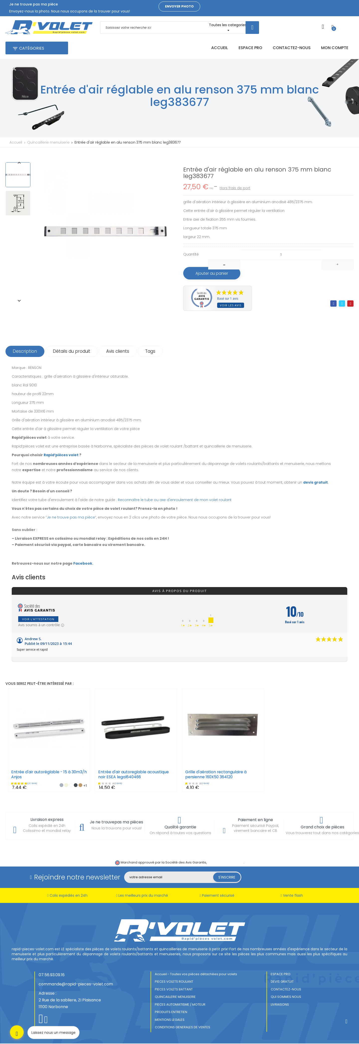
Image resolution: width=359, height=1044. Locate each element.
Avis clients (119, 352)
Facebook (82, 563)
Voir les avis (230, 306)
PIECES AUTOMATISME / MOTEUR (180, 1005)
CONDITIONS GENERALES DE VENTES (182, 1028)
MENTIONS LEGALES (169, 1020)
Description (25, 352)
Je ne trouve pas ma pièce (71, 517)
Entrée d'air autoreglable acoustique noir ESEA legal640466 (134, 775)
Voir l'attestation (38, 619)
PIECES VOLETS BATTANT (174, 989)
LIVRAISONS (280, 1005)
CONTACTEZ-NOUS (286, 989)
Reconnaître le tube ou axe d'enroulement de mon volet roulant (175, 500)
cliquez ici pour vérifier (225, 863)
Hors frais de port (235, 188)
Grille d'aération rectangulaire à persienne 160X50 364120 (216, 775)
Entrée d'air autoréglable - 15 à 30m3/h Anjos (41, 775)
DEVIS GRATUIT (282, 982)
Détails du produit (72, 352)
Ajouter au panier (212, 273)
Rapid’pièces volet (61, 455)
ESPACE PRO (280, 974)
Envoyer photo (179, 6)
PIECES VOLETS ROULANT (174, 982)
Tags (152, 352)
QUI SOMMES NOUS (286, 997)
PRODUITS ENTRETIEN (171, 1012)
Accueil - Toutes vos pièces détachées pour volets (196, 974)
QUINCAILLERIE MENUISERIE (175, 997)
